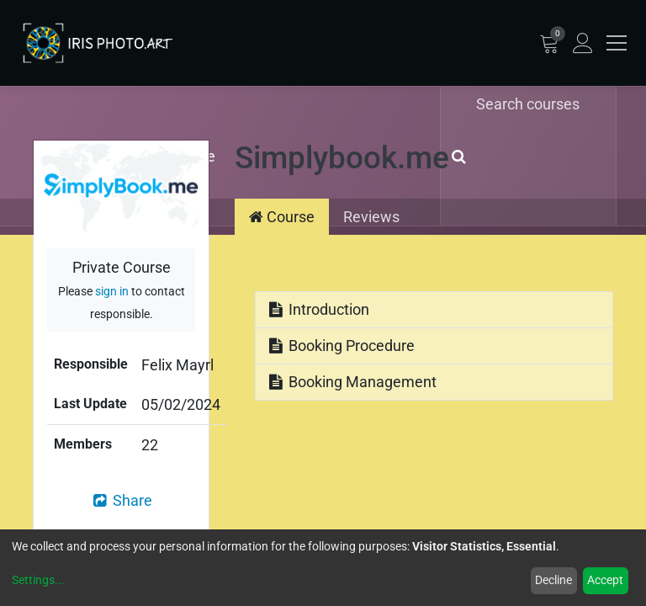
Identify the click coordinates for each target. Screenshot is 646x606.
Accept (605, 580)
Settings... (38, 580)
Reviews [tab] (371, 217)
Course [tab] (282, 217)
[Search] (455, 156)
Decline (553, 580)
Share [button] (121, 500)
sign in (112, 291)
